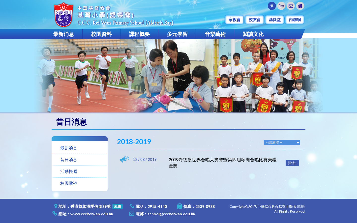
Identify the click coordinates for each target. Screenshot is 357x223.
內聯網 (295, 19)
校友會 (255, 19)
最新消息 (63, 34)
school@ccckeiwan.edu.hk (171, 213)
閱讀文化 (253, 34)
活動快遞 (68, 171)
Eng (281, 6)
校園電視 (68, 183)
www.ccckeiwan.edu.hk (91, 213)
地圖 (117, 206)
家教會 (234, 19)
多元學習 (177, 34)
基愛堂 (275, 19)
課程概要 (139, 34)
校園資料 (101, 34)
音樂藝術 (215, 34)
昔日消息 (68, 159)
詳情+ (292, 163)
